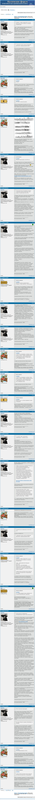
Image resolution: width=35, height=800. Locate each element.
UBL (8, 9)
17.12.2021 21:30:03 (4, 745)
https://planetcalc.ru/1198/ (23, 621)
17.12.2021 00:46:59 (4, 76)
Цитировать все (31, 74)
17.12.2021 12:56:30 (4, 326)
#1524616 (17, 557)
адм (1, 588)
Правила (30, 6)
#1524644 (17, 592)
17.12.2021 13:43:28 (4, 411)
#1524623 (17, 158)
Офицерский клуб (31, 5)
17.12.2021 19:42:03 (4, 553)
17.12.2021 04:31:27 (4, 116)
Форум (31, 3)
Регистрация (31, 7)
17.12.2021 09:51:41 (4, 188)
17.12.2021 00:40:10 (4, 42)
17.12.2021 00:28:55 (4, 19)
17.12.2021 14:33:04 (4, 460)
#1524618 (17, 100)
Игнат (2, 279)
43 (6, 14)
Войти (31, 8)
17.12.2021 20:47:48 (4, 610)
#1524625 (17, 399)
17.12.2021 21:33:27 (4, 767)
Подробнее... (12, 9)
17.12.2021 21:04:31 (4, 706)
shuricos (2, 21)
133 (12, 14)
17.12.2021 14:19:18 (4, 433)
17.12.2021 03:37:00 (4, 96)
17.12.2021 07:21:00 (4, 154)
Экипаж (31, 4)
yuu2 (2, 98)
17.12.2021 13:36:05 (4, 395)
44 (7, 14)
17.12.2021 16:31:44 (4, 508)
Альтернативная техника (22, 16)
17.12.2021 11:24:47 (4, 277)
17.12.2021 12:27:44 (4, 303)
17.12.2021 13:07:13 (4, 348)
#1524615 (17, 80)
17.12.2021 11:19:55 (4, 222)
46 (9, 14)
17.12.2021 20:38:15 (4, 586)
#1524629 (17, 376)
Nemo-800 (3, 78)
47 (10, 14)
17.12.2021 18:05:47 (4, 526)
